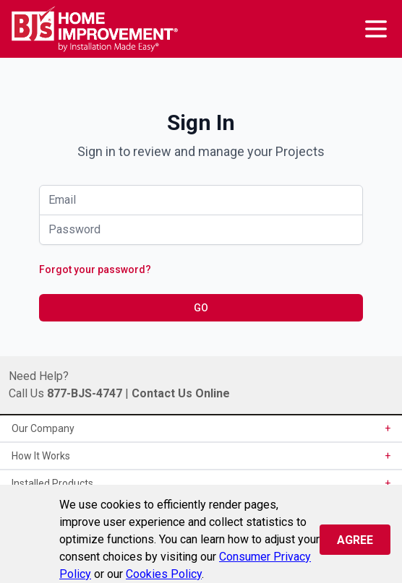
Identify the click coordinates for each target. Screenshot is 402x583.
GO (201, 308)
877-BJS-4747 (84, 393)
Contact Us (162, 393)
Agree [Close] (355, 540)
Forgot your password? (95, 269)
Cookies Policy (164, 574)
